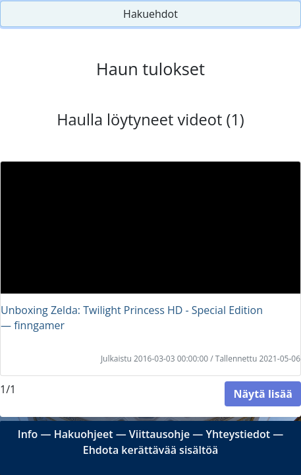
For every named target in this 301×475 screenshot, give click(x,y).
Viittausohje (159, 434)
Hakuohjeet (83, 434)
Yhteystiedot (237, 434)
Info (28, 434)
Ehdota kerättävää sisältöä (151, 450)
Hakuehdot (150, 14)
